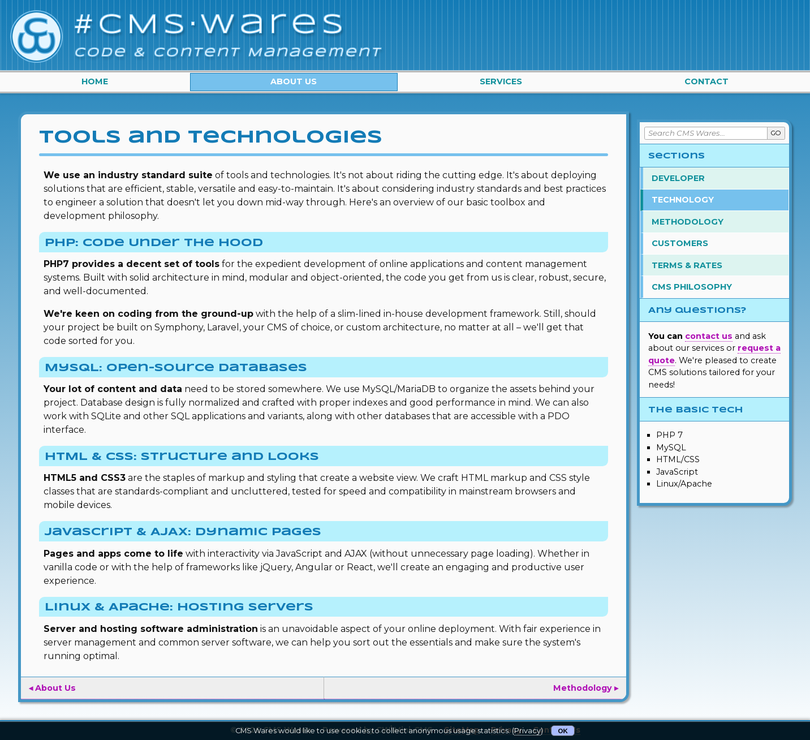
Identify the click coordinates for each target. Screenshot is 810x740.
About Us (293, 81)
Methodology (687, 222)
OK (563, 731)
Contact (706, 81)
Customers (680, 243)
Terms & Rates (687, 265)
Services (501, 81)
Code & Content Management (228, 52)
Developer (678, 178)
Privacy (527, 730)
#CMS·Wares (211, 25)
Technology (683, 200)
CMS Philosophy (692, 287)
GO (776, 133)
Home (94, 81)
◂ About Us (52, 688)
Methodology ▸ (585, 688)
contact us (709, 336)
